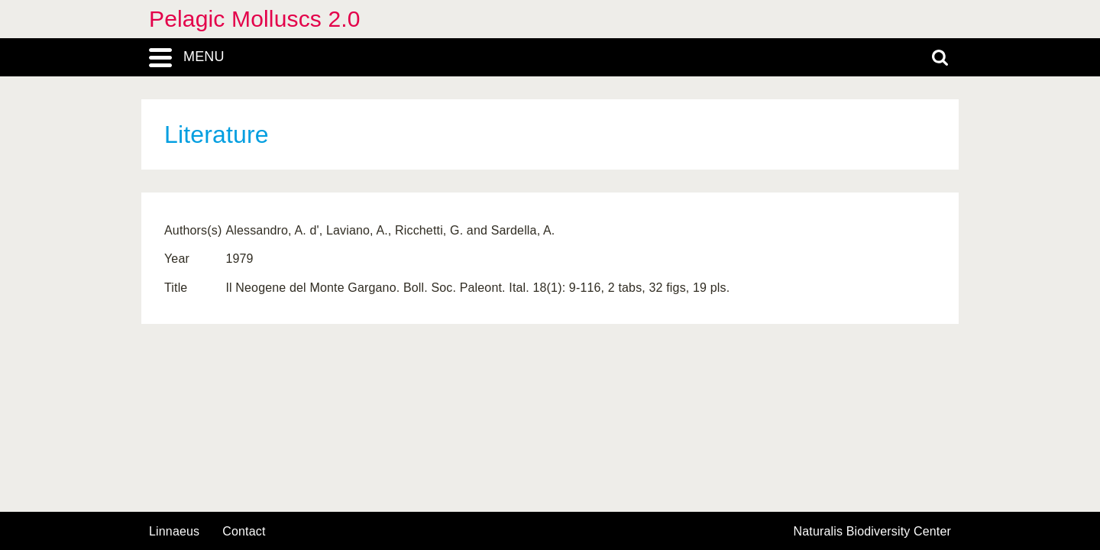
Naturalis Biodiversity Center (873, 532)
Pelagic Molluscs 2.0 (255, 18)
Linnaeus (174, 532)
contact (243, 531)
